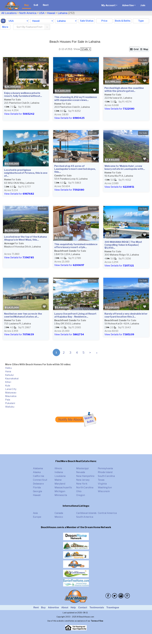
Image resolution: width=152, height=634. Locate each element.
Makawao (10, 392)
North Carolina (84, 487)
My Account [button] (108, 5)
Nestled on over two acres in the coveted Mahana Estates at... (23, 315)
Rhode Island (105, 472)
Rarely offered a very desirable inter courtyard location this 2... (125, 315)
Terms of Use (97, 621)
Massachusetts (63, 487)
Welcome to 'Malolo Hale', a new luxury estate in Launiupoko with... (124, 167)
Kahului (9, 375)
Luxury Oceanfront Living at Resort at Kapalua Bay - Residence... (75, 315)
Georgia (37, 491)
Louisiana (60, 476)
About (64, 607)
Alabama (38, 468)
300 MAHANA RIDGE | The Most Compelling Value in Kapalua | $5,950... (123, 245)
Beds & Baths (122, 20)
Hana (8, 371)
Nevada (80, 472)
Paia (7, 399)
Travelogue (112, 607)
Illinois (58, 468)
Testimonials (96, 607)
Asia (35, 513)
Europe (37, 516)
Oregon (80, 495)
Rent (46, 5)
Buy (26, 5)
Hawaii (51, 13)
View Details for (19, 113)
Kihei (8, 382)
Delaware (38, 483)
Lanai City (10, 389)
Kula (7, 385)
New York (81, 483)
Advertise (53, 607)
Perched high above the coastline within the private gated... (124, 89)
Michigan (60, 491)
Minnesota (61, 495)
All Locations (9, 13)
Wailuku (9, 406)
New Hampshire (85, 476)
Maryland (60, 483)
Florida (37, 487)
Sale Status (86, 20)
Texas (101, 479)
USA (42, 13)
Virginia (102, 483)
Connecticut (40, 479)
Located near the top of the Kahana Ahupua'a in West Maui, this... (25, 238)
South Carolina (106, 476)
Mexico (59, 516)
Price (104, 20)
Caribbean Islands (86, 513)
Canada (59, 513)
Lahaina (62, 13)
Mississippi (82, 468)
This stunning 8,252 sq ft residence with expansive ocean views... (75, 98)
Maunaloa (10, 396)
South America (84, 516)
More (5, 27)
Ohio (79, 491)
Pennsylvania (105, 468)
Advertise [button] (128, 5)
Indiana (59, 472)
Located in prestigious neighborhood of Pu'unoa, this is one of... (25, 173)
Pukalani (10, 403)
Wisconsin (104, 491)
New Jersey (83, 479)
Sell (36, 5)
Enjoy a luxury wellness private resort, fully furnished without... (23, 94)
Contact (82, 607)
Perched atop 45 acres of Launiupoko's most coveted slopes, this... (75, 169)
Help (73, 607)
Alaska (37, 472)
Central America (107, 513)
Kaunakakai (12, 378)
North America (27, 13)
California (38, 476)
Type (141, 20)
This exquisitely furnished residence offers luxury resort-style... (75, 246)
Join (142, 5)
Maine (58, 479)
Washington (105, 487)
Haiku (8, 368)
